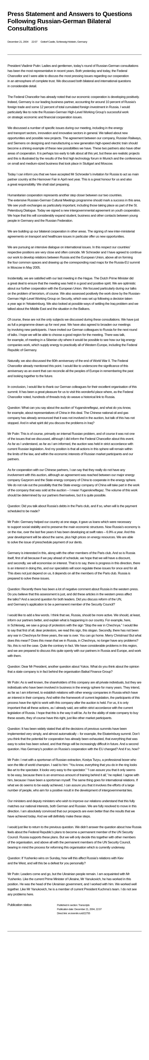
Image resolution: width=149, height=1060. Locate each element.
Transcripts (83, 905)
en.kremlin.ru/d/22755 (79, 913)
